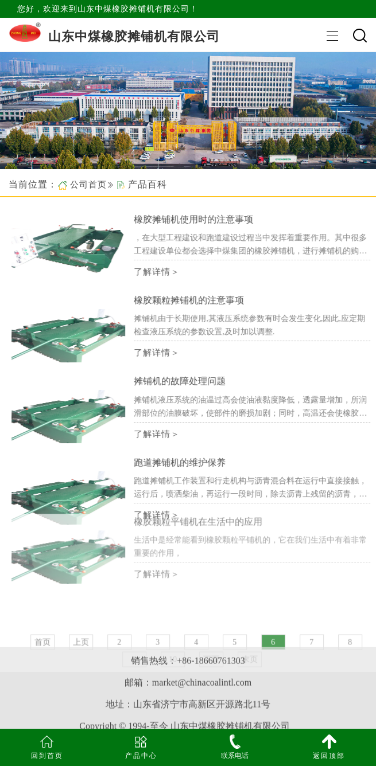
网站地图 (188, 720)
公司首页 (88, 184)
